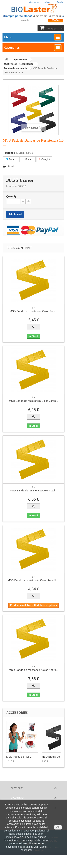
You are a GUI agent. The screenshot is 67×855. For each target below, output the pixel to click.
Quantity (11, 196)
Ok (58, 827)
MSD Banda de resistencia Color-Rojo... (33, 311)
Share (27, 159)
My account (17, 798)
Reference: (9, 152)
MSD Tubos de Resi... (19, 756)
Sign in (60, 2)
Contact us (34, 2)
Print (11, 166)
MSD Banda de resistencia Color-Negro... (33, 669)
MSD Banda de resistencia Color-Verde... (33, 400)
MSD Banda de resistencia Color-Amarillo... (33, 580)
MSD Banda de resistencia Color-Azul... (33, 490)
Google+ (44, 159)
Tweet (10, 159)
